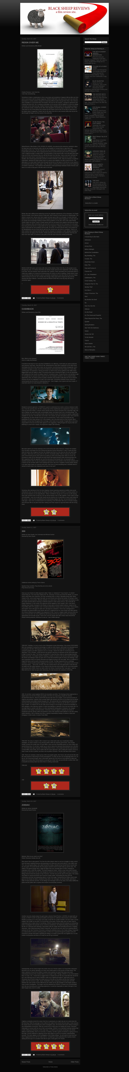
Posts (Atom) (54, 1067)
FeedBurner (99, 224)
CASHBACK (28, 309)
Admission (88, 240)
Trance (87, 340)
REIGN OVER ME (30, 42)
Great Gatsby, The (90, 280)
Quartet (87, 321)
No (85, 302)
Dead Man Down (90, 262)
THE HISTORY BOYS (99, 94)
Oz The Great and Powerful (93, 315)
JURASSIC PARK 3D (99, 151)
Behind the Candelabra (91, 252)
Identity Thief (88, 287)
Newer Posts (26, 1062)
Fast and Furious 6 (90, 268)
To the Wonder (89, 337)
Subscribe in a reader (91, 203)
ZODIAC (26, 805)
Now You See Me (90, 306)
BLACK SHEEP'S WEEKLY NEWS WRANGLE (98, 166)
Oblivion (87, 309)
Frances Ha (88, 271)
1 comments (60, 794)
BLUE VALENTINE (98, 81)
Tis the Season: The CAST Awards (99, 122)
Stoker (87, 331)
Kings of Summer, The (91, 293)
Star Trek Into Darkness (92, 328)
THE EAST (96, 180)
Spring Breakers (89, 325)
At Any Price (88, 246)
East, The (87, 265)
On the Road (88, 312)
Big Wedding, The (90, 255)
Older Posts (75, 1062)
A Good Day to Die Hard (92, 236)
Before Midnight (89, 249)
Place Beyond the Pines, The (93, 318)
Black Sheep (46, 298)
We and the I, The (90, 346)
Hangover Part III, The (91, 284)
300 (23, 531)
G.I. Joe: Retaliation (90, 274)
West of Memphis (90, 350)
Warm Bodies (89, 343)
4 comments (61, 520)
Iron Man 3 (88, 290)
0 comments (60, 298)
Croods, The (88, 259)
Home (51, 1062)
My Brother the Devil (91, 299)
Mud (86, 296)
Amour (87, 243)
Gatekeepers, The (90, 277)
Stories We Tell (89, 334)
